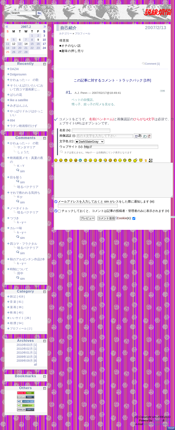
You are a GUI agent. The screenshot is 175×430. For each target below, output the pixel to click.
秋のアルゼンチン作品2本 (27, 259)
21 (25, 48)
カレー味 (16, 228)
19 (13, 48)
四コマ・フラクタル (23, 243)
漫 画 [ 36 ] (16, 307)
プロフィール (82, 33)
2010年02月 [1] (27, 348)
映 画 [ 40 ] (16, 312)
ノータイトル (19, 208)
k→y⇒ (21, 222)
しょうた (23, 152)
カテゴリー (65, 33)
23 (38, 48)
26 (13, 52)
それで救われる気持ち (25, 192)
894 (12, 120)
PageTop (171, 428)
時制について (19, 269)
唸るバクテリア (27, 187)
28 (25, 52)
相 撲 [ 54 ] (16, 323)
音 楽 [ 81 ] (16, 301)
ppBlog (157, 420)
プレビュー (87, 224)
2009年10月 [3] (27, 356)
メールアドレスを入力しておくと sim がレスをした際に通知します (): (106, 208)
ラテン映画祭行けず (23, 126)
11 (7, 43)
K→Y (20, 166)
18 (7, 48)
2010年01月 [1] (27, 352)
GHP (168, 420)
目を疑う (16, 177)
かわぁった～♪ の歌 (24, 80)
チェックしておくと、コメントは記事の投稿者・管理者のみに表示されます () (115, 217)
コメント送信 (106, 224)
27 (19, 52)
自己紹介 (68, 28)
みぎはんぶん (19, 105)
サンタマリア (26, 147)
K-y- (20, 196)
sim (22, 171)
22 (31, 48)
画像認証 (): (67, 135)
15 (31, 43)
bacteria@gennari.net (157, 424)
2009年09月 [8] (27, 360)
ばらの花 (16, 94)
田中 (20, 273)
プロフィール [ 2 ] (21, 328)
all (35, 364)
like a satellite (19, 100)
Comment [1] (152, 63)
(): (124, 224)
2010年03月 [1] (27, 345)
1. (70, 92)
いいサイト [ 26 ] (20, 318)
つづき (14, 218)
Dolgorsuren (18, 74)
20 (19, 48)
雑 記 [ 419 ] (17, 296)
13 (19, 43)
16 (38, 43)
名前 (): (65, 130)
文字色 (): (66, 141)
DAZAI (14, 69)
